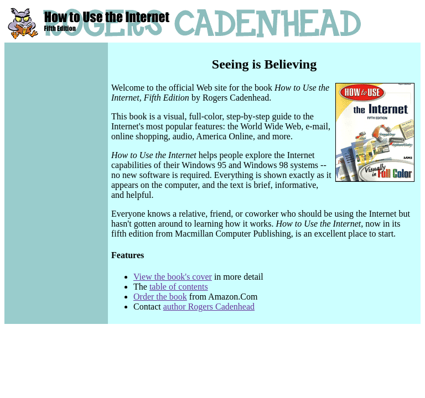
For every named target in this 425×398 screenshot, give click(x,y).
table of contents (178, 286)
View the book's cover (172, 276)
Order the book (160, 296)
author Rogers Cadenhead (209, 306)
